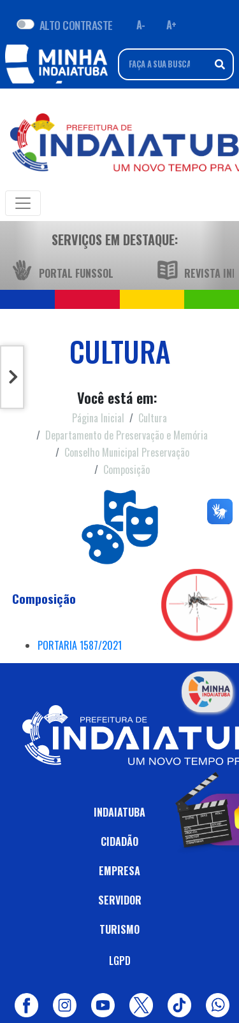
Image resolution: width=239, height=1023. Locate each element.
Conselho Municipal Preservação (126, 452)
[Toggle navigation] (23, 203)
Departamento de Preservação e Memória (126, 435)
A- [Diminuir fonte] (140, 24)
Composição (126, 469)
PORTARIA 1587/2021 (80, 645)
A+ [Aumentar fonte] (171, 24)
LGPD (120, 960)
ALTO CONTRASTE (76, 25)
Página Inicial (98, 418)
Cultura (152, 418)
